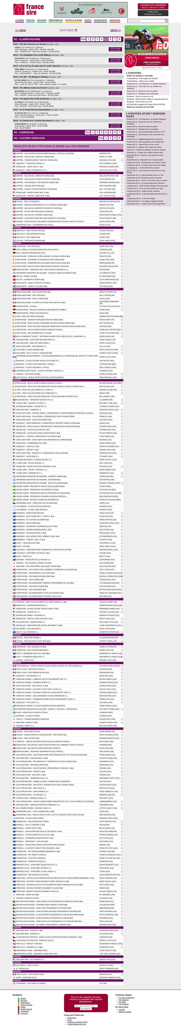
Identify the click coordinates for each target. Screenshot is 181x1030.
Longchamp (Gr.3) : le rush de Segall (141, 198)
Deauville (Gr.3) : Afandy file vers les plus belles (145, 160)
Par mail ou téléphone (126, 998)
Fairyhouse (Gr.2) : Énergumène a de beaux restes (146, 162)
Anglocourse (71, 1018)
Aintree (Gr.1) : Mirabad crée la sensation (142, 94)
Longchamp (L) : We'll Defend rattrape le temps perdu (147, 186)
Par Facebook (124, 1000)
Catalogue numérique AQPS (77, 1022)
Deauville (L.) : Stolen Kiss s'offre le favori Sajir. (145, 152)
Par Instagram (124, 1004)
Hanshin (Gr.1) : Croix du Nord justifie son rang (145, 188)
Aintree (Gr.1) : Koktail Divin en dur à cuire (143, 144)
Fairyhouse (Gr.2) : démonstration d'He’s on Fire (145, 175)
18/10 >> (115, 30)
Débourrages (56, 20)
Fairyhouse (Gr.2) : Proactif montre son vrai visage (146, 165)
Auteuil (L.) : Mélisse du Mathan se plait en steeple (146, 150)
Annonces (115, 20)
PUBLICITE (153, 13)
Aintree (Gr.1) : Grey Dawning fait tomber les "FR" (146, 132)
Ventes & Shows (73, 20)
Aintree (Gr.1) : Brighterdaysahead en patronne (145, 139)
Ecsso (69, 1020)
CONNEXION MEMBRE (153, 6)
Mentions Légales (125, 1012)
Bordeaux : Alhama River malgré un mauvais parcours (147, 99)
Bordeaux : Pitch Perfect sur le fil (139, 102)
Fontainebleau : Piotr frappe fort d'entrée (142, 78)
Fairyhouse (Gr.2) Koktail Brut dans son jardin (144, 178)
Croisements (100, 20)
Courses (19, 20)
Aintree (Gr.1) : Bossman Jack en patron (142, 91)
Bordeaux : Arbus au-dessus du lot (140, 96)
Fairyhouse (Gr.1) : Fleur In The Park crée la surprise (147, 180)
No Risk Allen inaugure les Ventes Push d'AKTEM (146, 104)
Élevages (41, 20)
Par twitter (122, 1002)
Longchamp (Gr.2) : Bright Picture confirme (143, 191)
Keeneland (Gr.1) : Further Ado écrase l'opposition (146, 204)
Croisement (25, 1011)
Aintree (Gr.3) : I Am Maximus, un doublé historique (146, 84)
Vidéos (87, 20)
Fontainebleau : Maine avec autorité (140, 81)
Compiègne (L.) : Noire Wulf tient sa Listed (143, 168)
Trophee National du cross (76, 1024)
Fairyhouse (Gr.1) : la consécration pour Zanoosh (145, 183)
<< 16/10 (20, 30)
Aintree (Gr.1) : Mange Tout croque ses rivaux (144, 147)
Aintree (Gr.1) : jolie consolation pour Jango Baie (145, 142)
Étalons (30, 20)
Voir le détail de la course (115, 49)
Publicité (122, 1010)
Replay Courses (26, 1009)
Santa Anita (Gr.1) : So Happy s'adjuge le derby (145, 201)
